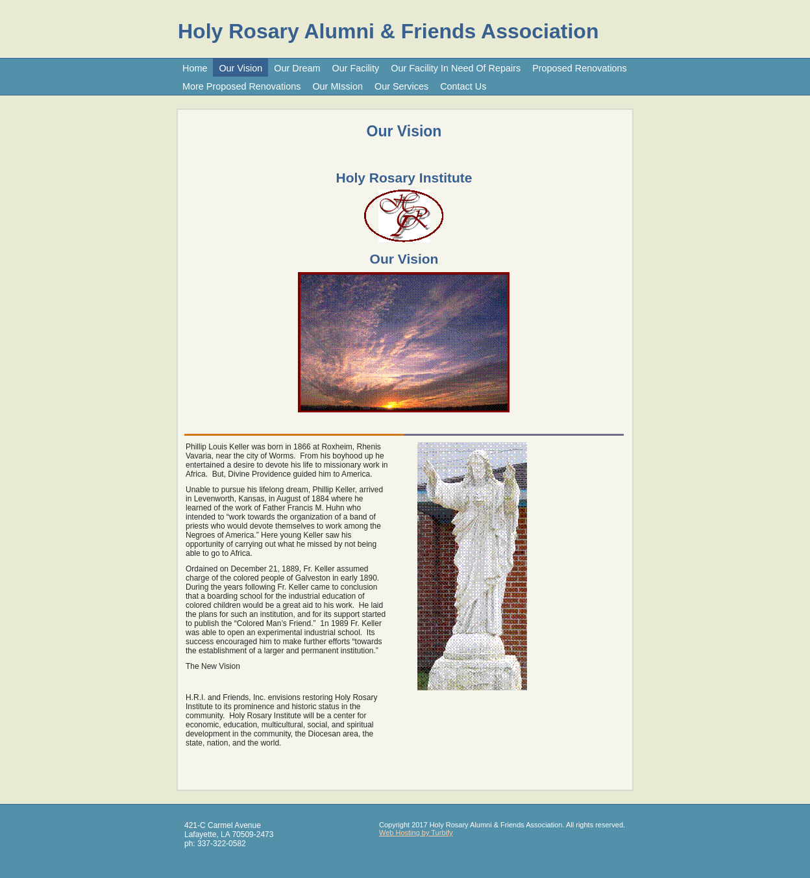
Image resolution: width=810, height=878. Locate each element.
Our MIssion (337, 86)
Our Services (401, 86)
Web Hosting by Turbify (416, 832)
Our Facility (356, 68)
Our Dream (297, 68)
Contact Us (463, 86)
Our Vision (240, 68)
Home (194, 68)
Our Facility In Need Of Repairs (456, 68)
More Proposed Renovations (241, 86)
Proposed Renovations (579, 68)
